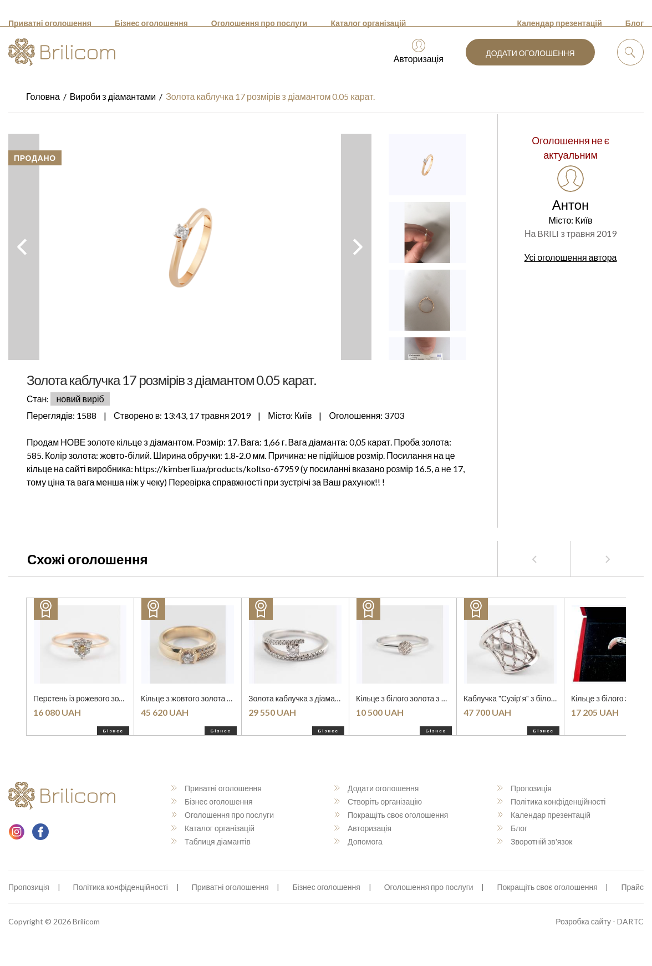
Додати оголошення (530, 53)
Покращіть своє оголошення (391, 815)
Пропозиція (524, 788)
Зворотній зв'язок (534, 841)
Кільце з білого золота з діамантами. (420, 698)
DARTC (630, 921)
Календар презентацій (559, 23)
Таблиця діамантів (211, 841)
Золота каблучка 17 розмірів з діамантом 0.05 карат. (270, 96)
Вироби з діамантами (113, 96)
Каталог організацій (368, 23)
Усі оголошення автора (570, 257)
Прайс (632, 887)
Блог (634, 23)
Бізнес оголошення (151, 23)
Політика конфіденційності (551, 801)
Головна (43, 96)
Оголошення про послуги (259, 23)
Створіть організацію (378, 801)
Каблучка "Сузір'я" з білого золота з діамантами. (548, 698)
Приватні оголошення (49, 23)
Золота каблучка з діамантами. (303, 698)
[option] (189, 247)
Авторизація (419, 51)
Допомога (358, 841)
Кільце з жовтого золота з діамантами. (208, 698)
